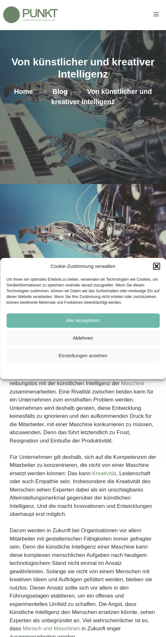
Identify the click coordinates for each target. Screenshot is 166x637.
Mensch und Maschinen (50, 628)
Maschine (133, 383)
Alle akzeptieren (83, 320)
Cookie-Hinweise (51, 370)
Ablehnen (83, 338)
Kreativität (104, 473)
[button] (156, 266)
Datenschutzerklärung (88, 370)
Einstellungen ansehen (83, 355)
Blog (59, 91)
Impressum (119, 370)
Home (23, 91)
